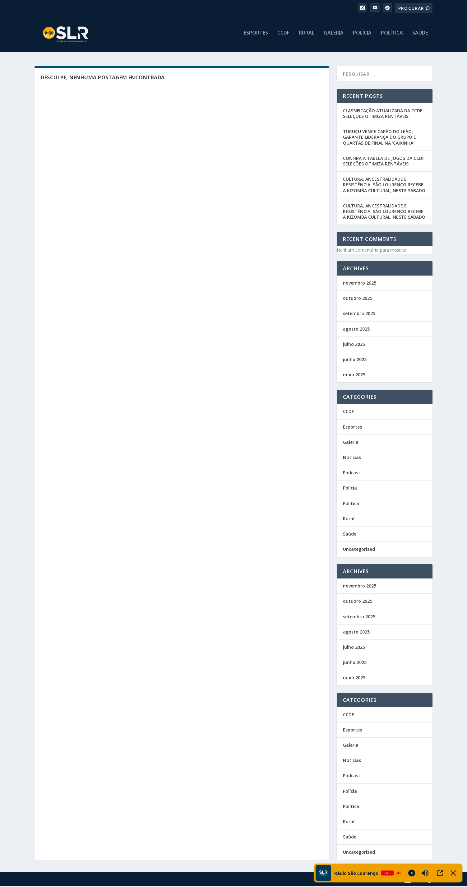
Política (392, 36)
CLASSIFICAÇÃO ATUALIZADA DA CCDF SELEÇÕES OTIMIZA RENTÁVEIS (382, 114)
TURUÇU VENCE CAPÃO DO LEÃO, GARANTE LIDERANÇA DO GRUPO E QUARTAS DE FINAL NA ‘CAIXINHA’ (379, 138)
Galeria (334, 36)
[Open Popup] (440, 873)
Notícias (352, 459)
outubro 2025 (357, 299)
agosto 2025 (356, 330)
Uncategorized (359, 550)
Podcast (351, 474)
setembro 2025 (359, 315)
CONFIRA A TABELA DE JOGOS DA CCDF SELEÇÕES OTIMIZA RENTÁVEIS (383, 162)
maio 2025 (354, 376)
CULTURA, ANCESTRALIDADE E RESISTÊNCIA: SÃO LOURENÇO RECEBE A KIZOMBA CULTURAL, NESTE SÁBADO (384, 185)
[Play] (411, 873)
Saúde (420, 36)
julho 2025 (354, 345)
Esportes (256, 36)
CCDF (283, 36)
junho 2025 (355, 361)
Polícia (362, 36)
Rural (306, 36)
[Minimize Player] (453, 873)
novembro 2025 (359, 284)
